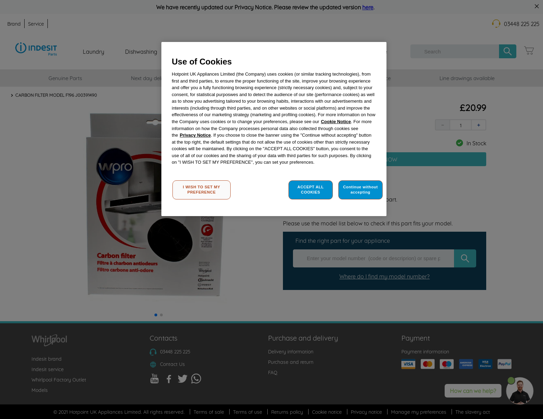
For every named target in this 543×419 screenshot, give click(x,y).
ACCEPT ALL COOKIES (310, 190)
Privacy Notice (195, 135)
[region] (273, 129)
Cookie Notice (336, 121)
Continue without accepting (360, 190)
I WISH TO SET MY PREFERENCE (201, 190)
